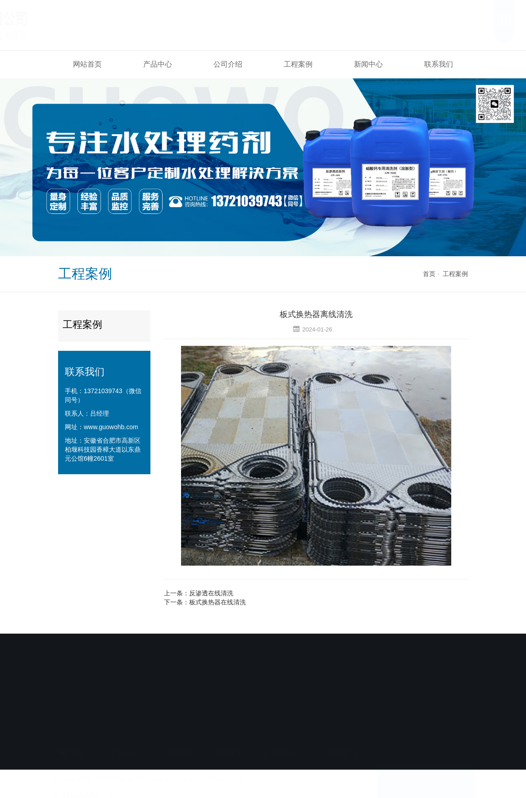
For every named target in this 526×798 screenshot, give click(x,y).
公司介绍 (227, 64)
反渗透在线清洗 (211, 593)
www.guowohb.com (111, 427)
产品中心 (157, 64)
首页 (429, 273)
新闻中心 (368, 64)
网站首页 (87, 64)
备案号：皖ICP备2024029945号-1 (260, 721)
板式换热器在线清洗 (217, 602)
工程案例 (298, 64)
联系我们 (438, 64)
